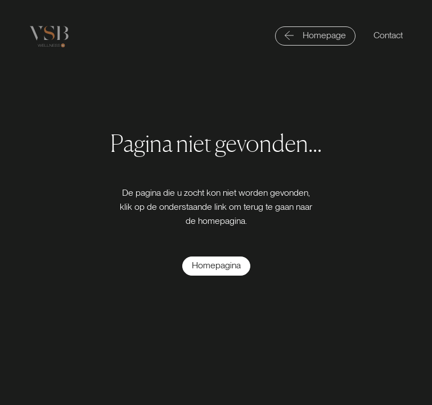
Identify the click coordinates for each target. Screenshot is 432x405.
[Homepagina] (216, 266)
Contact (388, 35)
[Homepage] (315, 36)
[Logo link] (49, 36)
